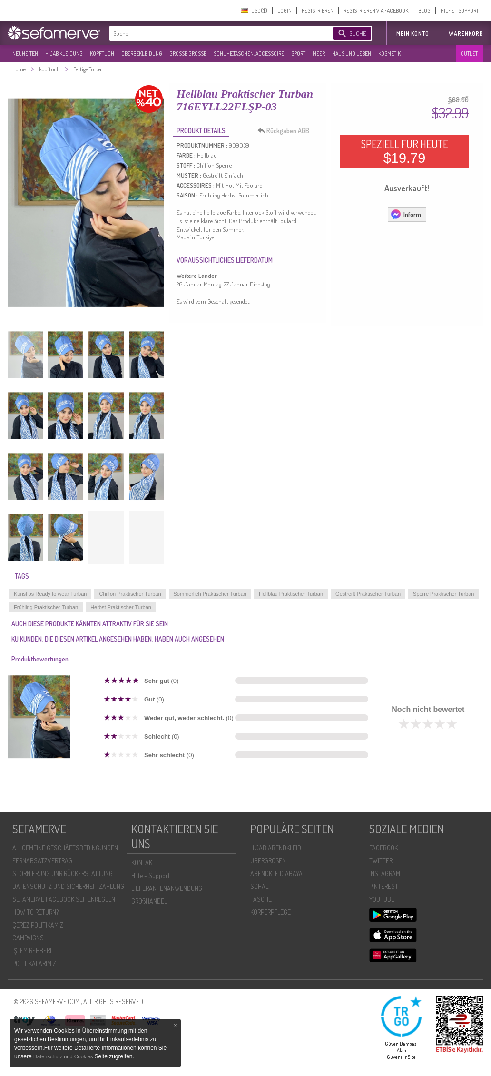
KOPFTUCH (102, 53)
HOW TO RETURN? (35, 912)
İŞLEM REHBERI (31, 951)
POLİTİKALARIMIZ (34, 963)
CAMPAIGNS (28, 938)
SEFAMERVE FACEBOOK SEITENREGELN (63, 899)
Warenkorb (466, 33)
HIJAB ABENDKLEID (275, 848)
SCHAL (259, 886)
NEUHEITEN (25, 53)
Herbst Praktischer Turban (120, 607)
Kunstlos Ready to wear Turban (50, 594)
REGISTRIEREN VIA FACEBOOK (376, 10)
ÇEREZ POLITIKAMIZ (37, 925)
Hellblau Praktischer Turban (291, 594)
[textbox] (213, 33)
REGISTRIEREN (318, 10)
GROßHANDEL (149, 901)
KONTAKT (143, 863)
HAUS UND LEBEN (351, 53)
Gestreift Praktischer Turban (368, 594)
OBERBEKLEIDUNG (141, 53)
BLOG (424, 10)
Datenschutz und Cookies (63, 1056)
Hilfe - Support (150, 875)
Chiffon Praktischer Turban (130, 594)
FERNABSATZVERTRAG (42, 861)
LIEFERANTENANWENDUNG (166, 888)
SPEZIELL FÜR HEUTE (404, 151)
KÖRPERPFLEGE (270, 912)
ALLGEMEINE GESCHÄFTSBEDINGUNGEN (65, 848)
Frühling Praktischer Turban (46, 607)
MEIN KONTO (412, 33)
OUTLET (469, 53)
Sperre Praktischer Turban (443, 594)
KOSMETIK (389, 53)
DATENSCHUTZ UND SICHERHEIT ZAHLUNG (68, 886)
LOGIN (284, 10)
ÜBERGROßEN (268, 861)
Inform (405, 214)
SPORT (298, 53)
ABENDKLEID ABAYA (276, 873)
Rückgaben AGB (286, 131)
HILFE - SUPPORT (460, 10)
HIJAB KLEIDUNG (64, 53)
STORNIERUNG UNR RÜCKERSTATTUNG (62, 873)
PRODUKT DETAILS (201, 131)
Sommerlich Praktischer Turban (210, 594)
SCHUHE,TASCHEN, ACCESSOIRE (249, 53)
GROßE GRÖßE (187, 53)
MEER (319, 53)
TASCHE (261, 899)
